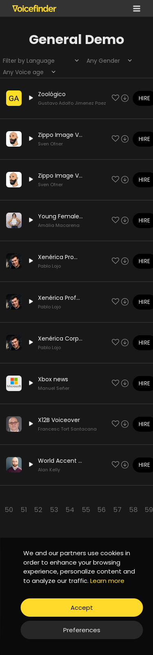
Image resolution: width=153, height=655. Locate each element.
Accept (82, 607)
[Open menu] (135, 8)
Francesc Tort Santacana (67, 429)
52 (38, 509)
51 (24, 509)
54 (70, 509)
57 (117, 509)
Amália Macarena (59, 225)
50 (9, 509)
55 (86, 509)
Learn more (107, 580)
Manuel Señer (53, 388)
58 (133, 509)
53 (54, 509)
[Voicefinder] (34, 8)
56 (102, 509)
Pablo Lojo (49, 266)
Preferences (81, 630)
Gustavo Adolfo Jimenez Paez (72, 103)
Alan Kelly (49, 469)
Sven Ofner (50, 144)
